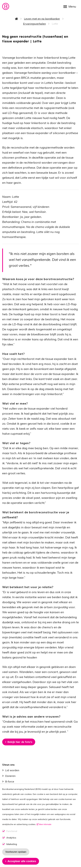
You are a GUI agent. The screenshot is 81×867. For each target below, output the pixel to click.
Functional (11, 835)
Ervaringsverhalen (34, 23)
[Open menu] (70, 6)
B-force (9, 781)
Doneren (10, 776)
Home (16, 18)
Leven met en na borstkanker (42, 18)
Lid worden (12, 770)
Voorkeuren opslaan (15, 856)
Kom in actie (12, 787)
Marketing (11, 848)
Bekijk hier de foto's (20, 742)
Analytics (11, 842)
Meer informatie (45, 829)
